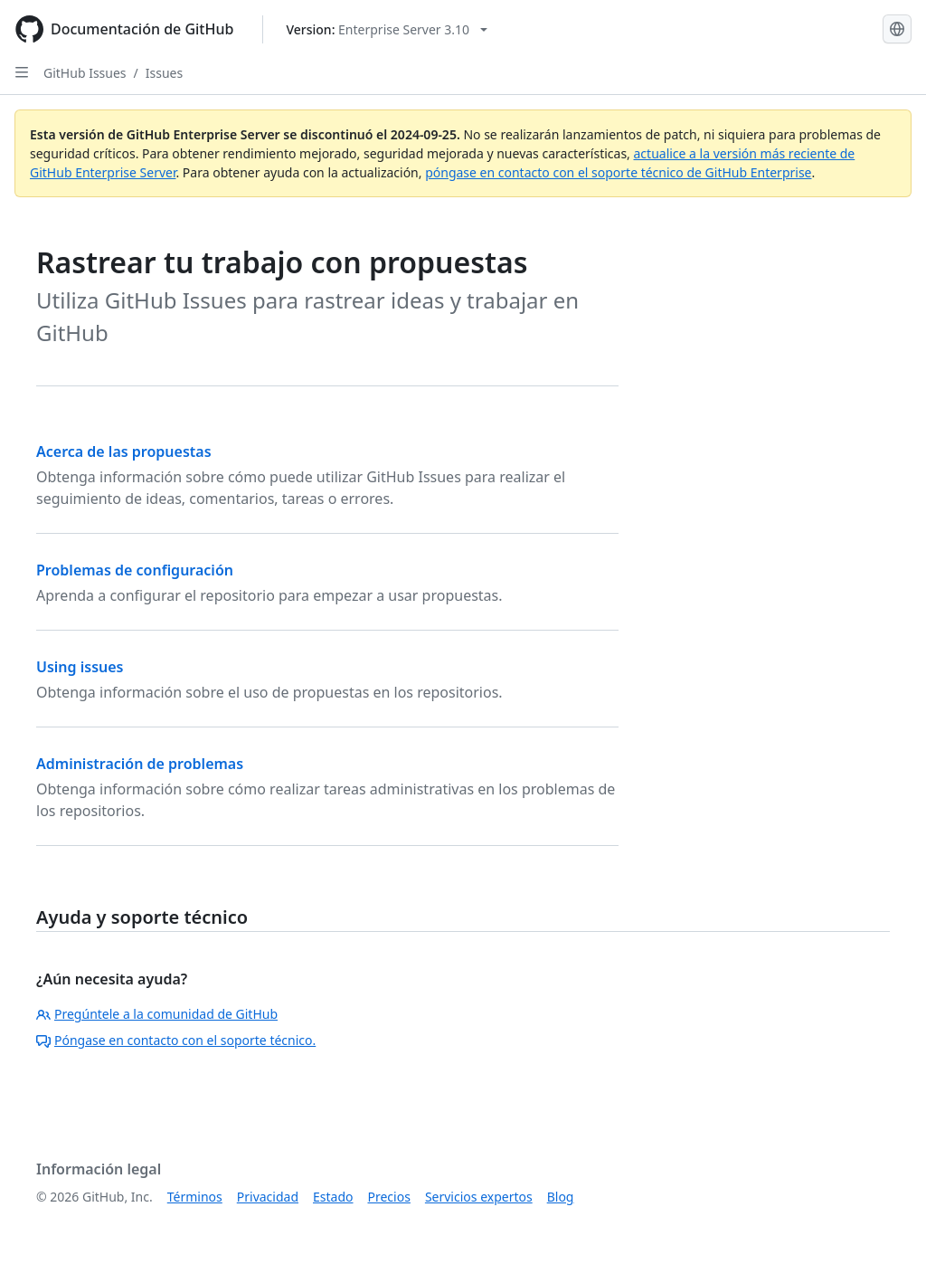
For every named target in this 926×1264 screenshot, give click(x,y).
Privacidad (267, 1196)
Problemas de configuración (134, 570)
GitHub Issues (85, 72)
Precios (389, 1196)
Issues (164, 72)
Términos (194, 1196)
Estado (333, 1196)
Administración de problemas (139, 764)
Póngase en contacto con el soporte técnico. (176, 1040)
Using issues (80, 667)
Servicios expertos (479, 1196)
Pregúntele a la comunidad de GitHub (157, 1013)
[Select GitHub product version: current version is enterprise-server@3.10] (387, 29)
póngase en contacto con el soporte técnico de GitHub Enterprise (618, 172)
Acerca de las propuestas (124, 451)
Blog (560, 1196)
